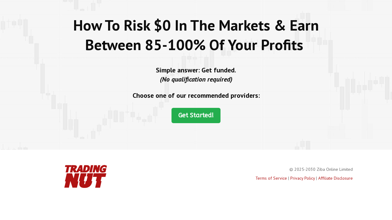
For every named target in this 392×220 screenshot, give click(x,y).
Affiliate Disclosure (335, 178)
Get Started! (196, 115)
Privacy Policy (302, 178)
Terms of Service (271, 178)
